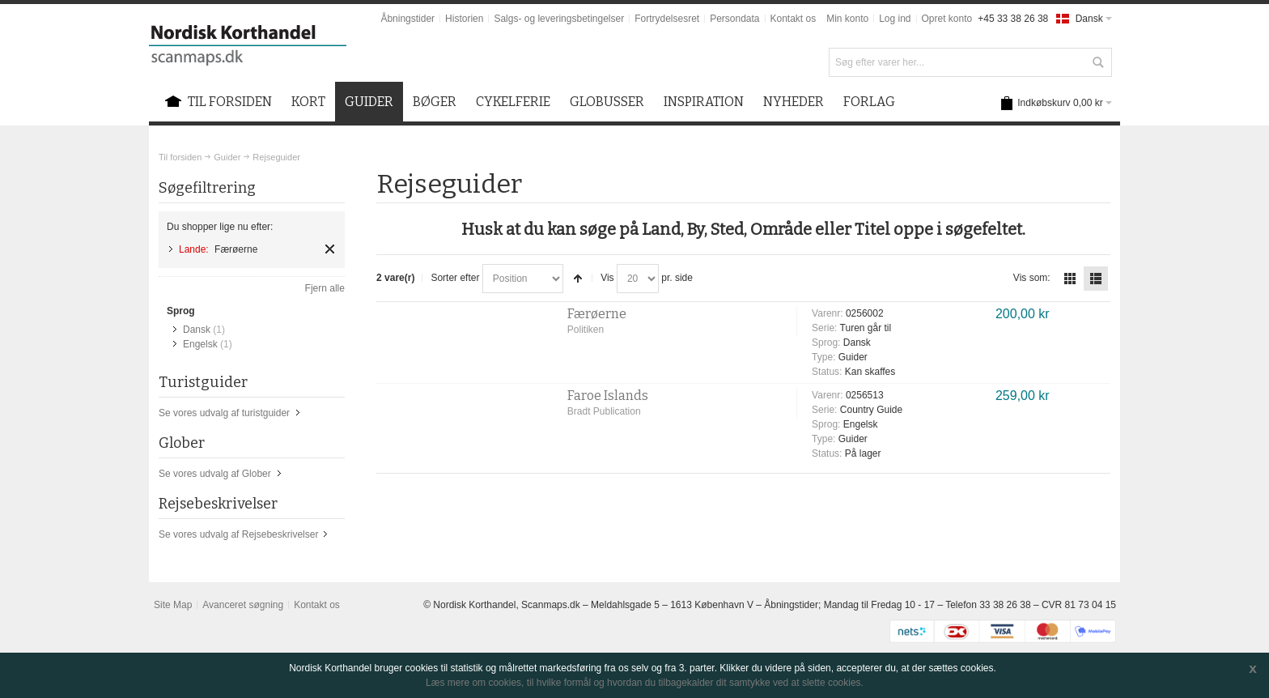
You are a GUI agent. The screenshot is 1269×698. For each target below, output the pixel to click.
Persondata (734, 18)
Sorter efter (455, 277)
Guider (227, 157)
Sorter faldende (578, 278)
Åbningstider (407, 18)
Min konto (847, 18)
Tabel (1070, 278)
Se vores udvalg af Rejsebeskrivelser (238, 534)
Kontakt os (793, 18)
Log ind (894, 18)
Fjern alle (325, 288)
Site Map (173, 605)
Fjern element (330, 249)
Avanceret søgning (242, 605)
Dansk (196, 329)
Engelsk (200, 344)
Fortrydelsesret (666, 18)
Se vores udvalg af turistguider (224, 413)
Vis (607, 277)
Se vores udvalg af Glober (215, 473)
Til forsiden (180, 157)
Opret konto (947, 18)
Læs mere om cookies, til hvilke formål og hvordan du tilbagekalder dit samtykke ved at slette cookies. (645, 682)
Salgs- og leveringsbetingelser (559, 18)
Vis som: (1031, 277)
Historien (464, 18)
